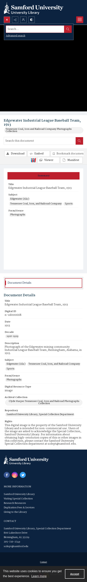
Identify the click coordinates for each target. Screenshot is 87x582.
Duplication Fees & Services (19, 508)
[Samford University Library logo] (33, 8)
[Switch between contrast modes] (32, 20)
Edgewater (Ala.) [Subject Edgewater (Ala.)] (19, 199)
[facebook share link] (7, 475)
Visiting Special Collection (18, 499)
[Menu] (79, 19)
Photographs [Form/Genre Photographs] (17, 215)
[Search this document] (40, 141)
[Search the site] (35, 29)
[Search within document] (79, 141)
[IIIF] (33, 160)
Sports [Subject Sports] (69, 204)
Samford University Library (19, 494)
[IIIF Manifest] (71, 160)
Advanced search (15, 36)
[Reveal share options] (15, 20)
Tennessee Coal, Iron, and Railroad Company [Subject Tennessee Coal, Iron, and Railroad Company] (36, 204)
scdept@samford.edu (16, 546)
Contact (43, 562)
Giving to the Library (15, 512)
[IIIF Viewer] (48, 160)
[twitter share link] (23, 475)
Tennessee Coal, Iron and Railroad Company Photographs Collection (39, 130)
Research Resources (15, 503)
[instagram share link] (15, 475)
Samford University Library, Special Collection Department (37, 529)
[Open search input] (7, 20)
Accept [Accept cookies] (74, 574)
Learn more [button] (39, 576)
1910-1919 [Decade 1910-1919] (12, 336)
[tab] (43, 175)
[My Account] (23, 20)
